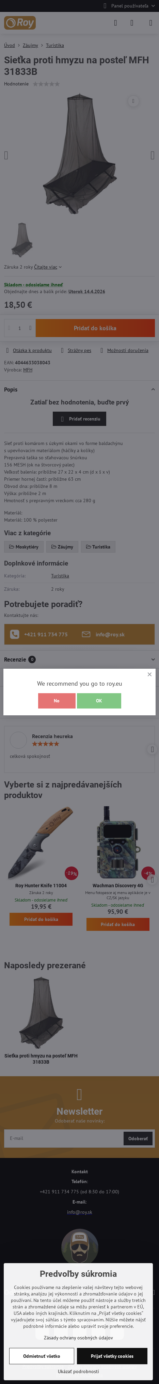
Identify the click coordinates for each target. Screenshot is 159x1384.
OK (99, 701)
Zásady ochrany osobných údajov (78, 1338)
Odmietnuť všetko (41, 1356)
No (57, 701)
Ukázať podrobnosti (78, 1371)
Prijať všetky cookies (112, 1356)
